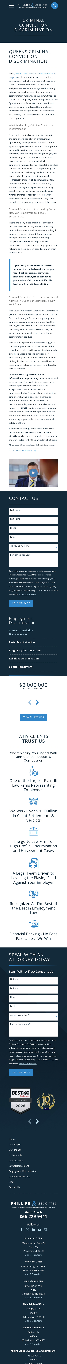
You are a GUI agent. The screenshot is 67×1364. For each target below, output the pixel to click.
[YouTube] (39, 1230)
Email (12, 537)
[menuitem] (26, 632)
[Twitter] (27, 1230)
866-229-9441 (33, 1217)
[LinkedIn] (33, 1230)
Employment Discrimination (23, 1171)
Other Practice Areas (19, 1176)
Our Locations (16, 1160)
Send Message (21, 603)
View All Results (33, 717)
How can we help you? (20, 555)
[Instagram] (45, 1230)
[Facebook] (21, 1230)
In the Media (15, 1155)
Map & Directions (33, 1255)
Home (12, 1139)
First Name (15, 510)
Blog (11, 1182)
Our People (14, 1144)
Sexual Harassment (19, 1166)
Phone (13, 528)
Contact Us (14, 1187)
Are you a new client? (19, 546)
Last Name (15, 519)
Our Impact (14, 1150)
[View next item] (37, 702)
